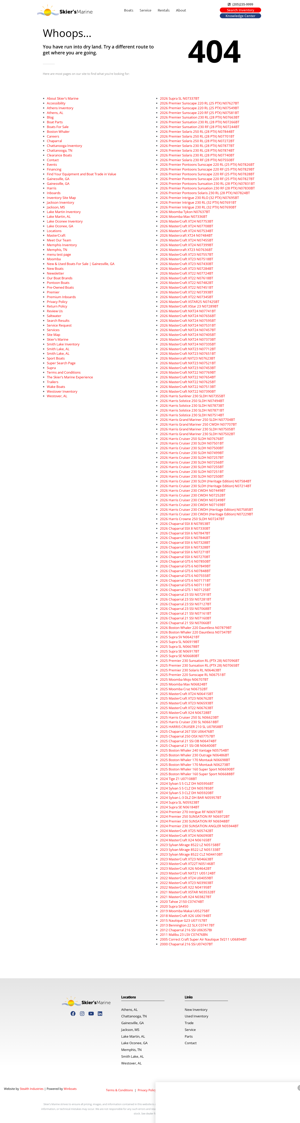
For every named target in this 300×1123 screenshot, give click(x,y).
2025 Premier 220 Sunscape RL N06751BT (193, 674)
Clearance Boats (59, 155)
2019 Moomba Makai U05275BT (185, 911)
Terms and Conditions (64, 372)
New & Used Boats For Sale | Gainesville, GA (80, 263)
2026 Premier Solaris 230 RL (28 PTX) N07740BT (197, 155)
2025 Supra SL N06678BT (179, 646)
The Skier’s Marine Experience (70, 377)
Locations (54, 230)
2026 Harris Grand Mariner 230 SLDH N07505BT (197, 429)
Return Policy (57, 306)
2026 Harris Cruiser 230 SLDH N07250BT (192, 476)
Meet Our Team (59, 240)
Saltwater (54, 315)
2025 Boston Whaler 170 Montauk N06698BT (195, 760)
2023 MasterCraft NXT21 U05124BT (187, 873)
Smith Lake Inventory (63, 344)
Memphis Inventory (62, 245)
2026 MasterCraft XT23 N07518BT (186, 259)
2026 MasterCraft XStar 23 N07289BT (189, 306)
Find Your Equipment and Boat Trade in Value (81, 174)
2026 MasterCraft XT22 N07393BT (186, 292)
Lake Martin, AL (59, 216)
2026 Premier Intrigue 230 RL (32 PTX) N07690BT (198, 207)
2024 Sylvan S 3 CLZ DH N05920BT (186, 792)
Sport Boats (56, 358)
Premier (53, 292)
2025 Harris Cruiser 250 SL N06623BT (189, 717)
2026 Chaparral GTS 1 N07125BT (185, 589)
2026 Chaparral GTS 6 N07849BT (185, 566)
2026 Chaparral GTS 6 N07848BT (185, 571)
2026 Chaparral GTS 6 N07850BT (185, 561)
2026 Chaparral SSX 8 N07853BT (185, 523)
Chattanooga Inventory (64, 145)
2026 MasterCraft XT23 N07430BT (186, 263)
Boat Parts (55, 122)
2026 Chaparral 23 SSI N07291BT (185, 594)
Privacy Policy (57, 301)
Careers (53, 136)
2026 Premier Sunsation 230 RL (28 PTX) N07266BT (199, 122)
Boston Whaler (58, 131)
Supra (51, 367)
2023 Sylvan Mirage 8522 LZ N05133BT (190, 849)
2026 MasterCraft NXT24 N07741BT (188, 311)
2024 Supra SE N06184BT (179, 807)
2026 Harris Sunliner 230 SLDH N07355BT (192, 396)
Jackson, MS (56, 207)
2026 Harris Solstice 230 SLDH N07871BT (192, 410)
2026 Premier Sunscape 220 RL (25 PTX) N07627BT (199, 103)
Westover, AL (57, 396)
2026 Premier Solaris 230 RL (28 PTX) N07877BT (197, 145)
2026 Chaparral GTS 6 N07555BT (185, 575)
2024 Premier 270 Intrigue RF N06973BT (191, 812)
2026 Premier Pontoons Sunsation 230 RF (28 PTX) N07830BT (207, 188)
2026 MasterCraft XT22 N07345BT (186, 297)
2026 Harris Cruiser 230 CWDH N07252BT (192, 495)
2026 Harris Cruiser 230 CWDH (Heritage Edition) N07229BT (206, 514)
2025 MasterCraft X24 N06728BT (185, 712)
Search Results (58, 320)
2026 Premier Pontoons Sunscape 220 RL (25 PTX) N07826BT (207, 164)
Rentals (164, 10)
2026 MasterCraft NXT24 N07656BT (188, 315)
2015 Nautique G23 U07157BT (183, 920)
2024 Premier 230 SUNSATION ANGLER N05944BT (199, 826)
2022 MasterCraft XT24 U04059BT (186, 878)
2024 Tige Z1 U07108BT (178, 778)
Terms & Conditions (119, 1090)
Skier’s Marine (57, 339)
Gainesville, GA (58, 178)
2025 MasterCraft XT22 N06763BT (186, 708)
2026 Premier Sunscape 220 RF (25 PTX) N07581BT (199, 112)
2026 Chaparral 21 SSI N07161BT (185, 613)
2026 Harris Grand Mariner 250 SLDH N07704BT (197, 419)
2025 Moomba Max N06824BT (183, 684)
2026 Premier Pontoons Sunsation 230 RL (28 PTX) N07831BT (207, 183)
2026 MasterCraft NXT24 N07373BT (188, 339)
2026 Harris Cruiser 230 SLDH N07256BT (192, 462)
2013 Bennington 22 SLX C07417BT (187, 925)
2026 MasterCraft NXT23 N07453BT (188, 367)
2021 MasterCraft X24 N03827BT (185, 897)
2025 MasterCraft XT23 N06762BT (186, 698)
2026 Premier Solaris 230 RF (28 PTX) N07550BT (197, 160)
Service (145, 10)
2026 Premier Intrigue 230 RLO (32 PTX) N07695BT (199, 197)
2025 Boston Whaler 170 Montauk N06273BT (195, 764)
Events (52, 164)
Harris (51, 188)
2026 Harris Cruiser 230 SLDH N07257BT (192, 457)
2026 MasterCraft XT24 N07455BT (186, 240)
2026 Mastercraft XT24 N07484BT (186, 235)
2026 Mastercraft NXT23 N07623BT (187, 358)
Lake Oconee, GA (60, 226)
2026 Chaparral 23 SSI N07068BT (185, 608)
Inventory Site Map (61, 197)
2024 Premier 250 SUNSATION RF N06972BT (195, 816)
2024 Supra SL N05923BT (179, 802)
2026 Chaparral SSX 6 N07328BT (185, 542)
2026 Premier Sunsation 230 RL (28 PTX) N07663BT (199, 117)
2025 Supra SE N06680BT (179, 656)
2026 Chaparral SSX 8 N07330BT (185, 528)
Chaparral (54, 141)
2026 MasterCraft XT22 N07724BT (186, 273)
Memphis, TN (57, 249)
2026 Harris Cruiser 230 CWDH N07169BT (192, 504)
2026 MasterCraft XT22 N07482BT (186, 282)
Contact (53, 160)
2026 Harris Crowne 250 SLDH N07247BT (192, 519)
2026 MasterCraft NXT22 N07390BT (188, 391)
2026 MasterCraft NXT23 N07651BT (188, 353)
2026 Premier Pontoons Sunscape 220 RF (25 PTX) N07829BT (207, 169)
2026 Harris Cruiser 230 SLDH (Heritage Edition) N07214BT (205, 486)
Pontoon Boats (58, 282)
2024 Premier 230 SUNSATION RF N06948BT (195, 821)
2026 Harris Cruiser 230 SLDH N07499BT (192, 452)
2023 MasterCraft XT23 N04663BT (186, 859)
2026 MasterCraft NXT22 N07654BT (188, 377)
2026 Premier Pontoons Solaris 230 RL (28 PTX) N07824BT (205, 193)
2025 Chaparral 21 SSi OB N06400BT (188, 745)
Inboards (54, 193)
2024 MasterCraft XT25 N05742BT (186, 830)
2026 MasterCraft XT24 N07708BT (186, 226)
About (181, 10)
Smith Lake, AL (58, 349)
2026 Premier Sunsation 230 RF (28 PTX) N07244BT (199, 126)
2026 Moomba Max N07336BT (183, 216)
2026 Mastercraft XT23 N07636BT (186, 249)
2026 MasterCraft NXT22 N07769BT (188, 372)
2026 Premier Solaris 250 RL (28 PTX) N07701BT (197, 136)
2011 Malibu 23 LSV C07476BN (184, 934)
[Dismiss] (217, 1103)
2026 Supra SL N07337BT (179, 98)
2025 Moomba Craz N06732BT (184, 689)
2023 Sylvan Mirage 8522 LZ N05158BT (190, 844)
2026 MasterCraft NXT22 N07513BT (188, 386)
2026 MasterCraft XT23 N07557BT (186, 254)
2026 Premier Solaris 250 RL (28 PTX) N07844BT (197, 131)
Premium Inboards (61, 297)
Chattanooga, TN (59, 150)
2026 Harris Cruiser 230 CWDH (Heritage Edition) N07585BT (206, 509)
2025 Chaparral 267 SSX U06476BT (187, 731)
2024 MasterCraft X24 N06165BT (185, 840)
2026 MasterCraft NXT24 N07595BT (188, 320)
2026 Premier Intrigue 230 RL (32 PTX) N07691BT (198, 202)
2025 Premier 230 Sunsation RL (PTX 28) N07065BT (199, 665)
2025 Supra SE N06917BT (179, 651)
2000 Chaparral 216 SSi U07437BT (186, 944)
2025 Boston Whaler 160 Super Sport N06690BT (197, 769)
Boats (128, 10)
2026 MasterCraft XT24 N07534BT (186, 230)
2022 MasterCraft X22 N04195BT (185, 887)
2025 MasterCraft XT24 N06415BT (186, 693)
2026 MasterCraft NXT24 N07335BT (188, 344)
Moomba (54, 259)
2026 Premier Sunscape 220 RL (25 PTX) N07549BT (199, 108)
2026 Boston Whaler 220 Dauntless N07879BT (196, 627)
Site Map (53, 334)
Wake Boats (56, 386)
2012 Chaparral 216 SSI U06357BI (186, 930)
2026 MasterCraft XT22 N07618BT (186, 278)
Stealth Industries (31, 1089)
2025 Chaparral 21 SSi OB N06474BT (188, 741)
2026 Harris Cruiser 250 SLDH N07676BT (192, 438)
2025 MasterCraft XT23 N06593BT (186, 703)
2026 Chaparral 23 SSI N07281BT (185, 599)
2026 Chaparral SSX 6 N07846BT (185, 537)
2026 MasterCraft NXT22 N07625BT (188, 382)
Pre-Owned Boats (60, 287)
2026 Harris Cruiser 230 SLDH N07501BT (192, 443)
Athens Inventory (60, 108)
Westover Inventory (62, 391)
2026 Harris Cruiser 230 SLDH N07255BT (192, 467)
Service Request (59, 325)
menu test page (59, 254)
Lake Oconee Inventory (65, 221)
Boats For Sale (58, 126)
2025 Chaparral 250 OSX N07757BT (187, 736)
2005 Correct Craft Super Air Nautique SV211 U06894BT (203, 939)
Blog (50, 117)
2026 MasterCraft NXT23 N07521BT (188, 363)
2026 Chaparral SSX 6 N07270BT (185, 556)
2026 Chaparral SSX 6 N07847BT (185, 533)
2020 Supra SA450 (174, 906)
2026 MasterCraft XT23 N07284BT (186, 268)
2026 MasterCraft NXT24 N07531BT (188, 325)
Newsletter (55, 273)
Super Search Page (61, 363)
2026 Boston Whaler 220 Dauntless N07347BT (196, 632)
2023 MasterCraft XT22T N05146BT (187, 863)
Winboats (70, 1089)
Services (53, 330)
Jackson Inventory (60, 202)
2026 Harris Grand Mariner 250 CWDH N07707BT (198, 424)
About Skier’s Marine (63, 98)
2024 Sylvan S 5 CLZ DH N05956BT (186, 783)
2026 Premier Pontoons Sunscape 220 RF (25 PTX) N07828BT (207, 174)
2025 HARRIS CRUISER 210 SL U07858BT (191, 726)
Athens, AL (55, 112)
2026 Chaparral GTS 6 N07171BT (185, 580)
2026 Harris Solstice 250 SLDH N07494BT (192, 400)
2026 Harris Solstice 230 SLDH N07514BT (192, 415)
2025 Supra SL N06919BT (179, 641)
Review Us (55, 311)
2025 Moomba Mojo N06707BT (184, 679)
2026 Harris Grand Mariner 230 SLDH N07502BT (197, 434)
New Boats (55, 268)
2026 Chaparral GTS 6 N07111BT (185, 585)
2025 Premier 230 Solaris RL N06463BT (190, 670)
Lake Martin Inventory (64, 211)
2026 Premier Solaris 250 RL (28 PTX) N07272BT (197, 141)
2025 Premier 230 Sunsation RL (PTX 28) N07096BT (199, 660)
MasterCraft (56, 235)
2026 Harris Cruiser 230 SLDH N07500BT (192, 448)
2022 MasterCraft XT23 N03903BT (186, 882)
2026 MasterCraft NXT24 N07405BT (188, 334)
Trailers (52, 382)
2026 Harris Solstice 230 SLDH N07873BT (192, 405)
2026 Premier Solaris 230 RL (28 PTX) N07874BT (197, 150)
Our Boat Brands (59, 278)
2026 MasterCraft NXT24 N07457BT (188, 330)
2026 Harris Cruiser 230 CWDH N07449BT (192, 490)
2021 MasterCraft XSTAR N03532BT (187, 892)
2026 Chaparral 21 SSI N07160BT (185, 618)
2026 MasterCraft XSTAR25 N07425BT (189, 301)
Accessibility (56, 103)
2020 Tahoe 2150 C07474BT (182, 901)
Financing (54, 169)
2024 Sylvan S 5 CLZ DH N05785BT (186, 788)
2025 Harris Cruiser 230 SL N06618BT (189, 722)
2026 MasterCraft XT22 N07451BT (186, 287)
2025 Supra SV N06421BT (179, 637)
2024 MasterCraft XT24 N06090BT (186, 835)
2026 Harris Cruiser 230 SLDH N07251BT (192, 471)
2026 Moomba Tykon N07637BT (185, 211)
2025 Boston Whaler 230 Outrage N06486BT (194, 755)
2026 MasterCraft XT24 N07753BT (186, 221)
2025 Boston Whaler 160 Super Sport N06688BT (197, 774)
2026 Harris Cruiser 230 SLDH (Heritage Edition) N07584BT (205, 481)
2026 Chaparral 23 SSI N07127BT (185, 604)
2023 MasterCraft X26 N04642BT (185, 868)
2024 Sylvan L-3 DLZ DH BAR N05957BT (190, 797)
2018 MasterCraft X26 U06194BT (185, 915)
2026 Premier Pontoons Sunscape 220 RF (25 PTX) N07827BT (207, 178)
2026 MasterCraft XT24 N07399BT (186, 245)
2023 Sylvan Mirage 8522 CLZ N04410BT (191, 854)
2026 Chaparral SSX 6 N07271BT (185, 552)
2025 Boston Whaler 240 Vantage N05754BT (194, 750)
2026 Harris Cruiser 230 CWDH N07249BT (192, 500)
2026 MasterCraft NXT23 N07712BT (188, 349)
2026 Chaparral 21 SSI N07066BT (185, 623)
